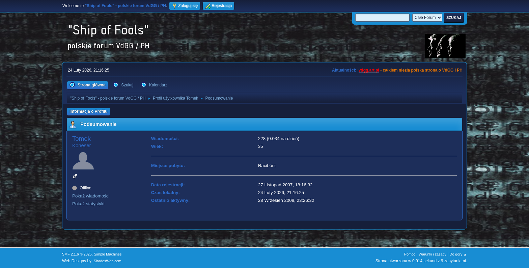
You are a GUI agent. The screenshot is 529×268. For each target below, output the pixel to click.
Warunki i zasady (432, 254)
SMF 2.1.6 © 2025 (77, 254)
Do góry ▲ (458, 254)
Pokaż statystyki (88, 203)
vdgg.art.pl (369, 70)
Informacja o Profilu (88, 111)
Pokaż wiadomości (90, 195)
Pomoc (410, 254)
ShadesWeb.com (107, 261)
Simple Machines (107, 254)
